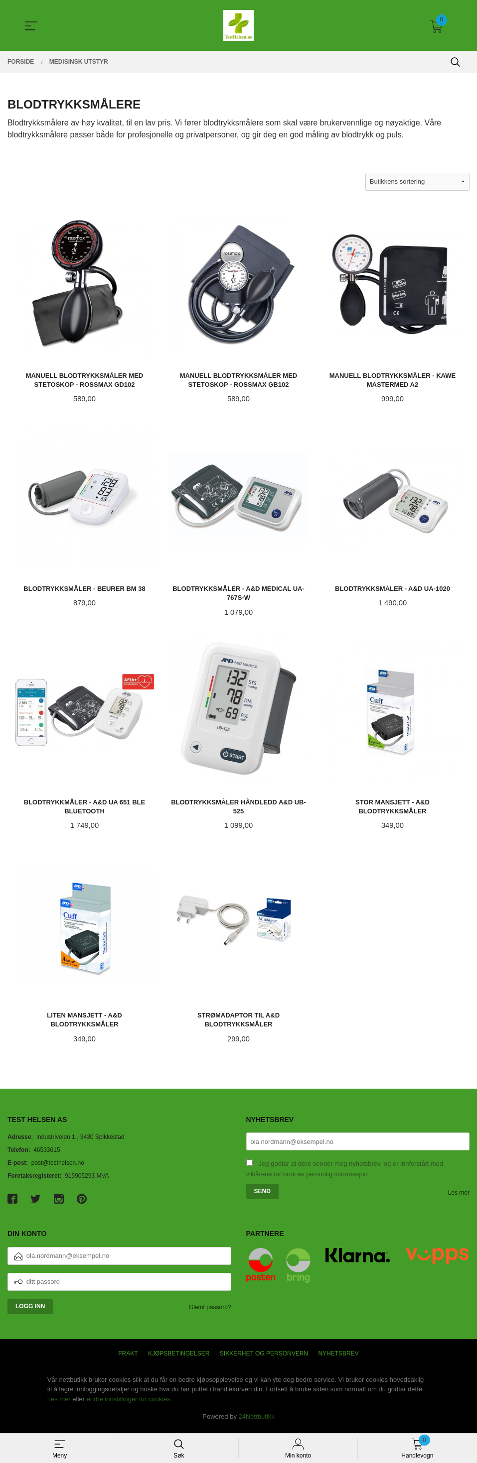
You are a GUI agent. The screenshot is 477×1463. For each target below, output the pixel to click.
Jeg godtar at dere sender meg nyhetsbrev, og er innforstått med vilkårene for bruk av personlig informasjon (345, 1173)
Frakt (128, 1356)
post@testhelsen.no (57, 1166)
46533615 (46, 1153)
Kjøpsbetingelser (178, 1356)
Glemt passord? (210, 1310)
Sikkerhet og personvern (264, 1356)
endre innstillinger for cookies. (129, 1402)
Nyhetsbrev (338, 1356)
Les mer (459, 1196)
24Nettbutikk (257, 1420)
